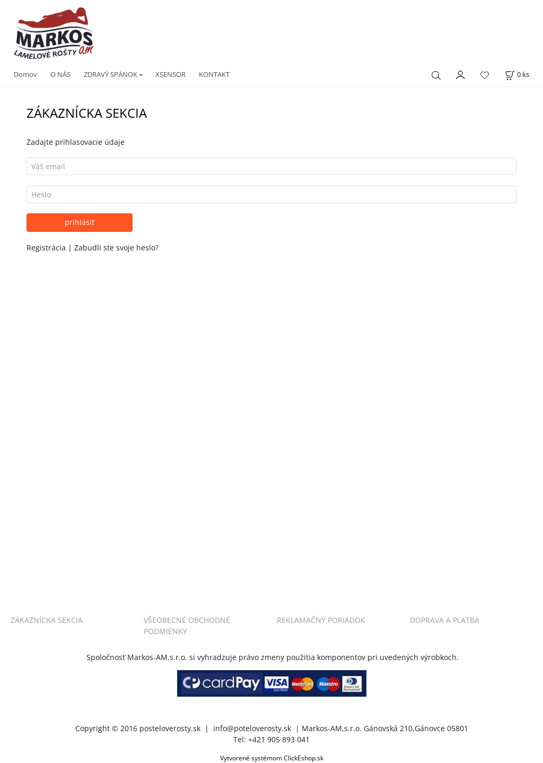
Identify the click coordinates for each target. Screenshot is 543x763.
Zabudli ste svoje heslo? (116, 247)
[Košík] (517, 74)
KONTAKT (214, 74)
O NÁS (60, 74)
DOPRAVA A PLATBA (444, 620)
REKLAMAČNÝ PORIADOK (321, 620)
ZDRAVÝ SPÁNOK (110, 74)
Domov (25, 74)
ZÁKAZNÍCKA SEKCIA (47, 620)
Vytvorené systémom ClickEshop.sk (271, 757)
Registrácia (47, 247)
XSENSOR (170, 74)
